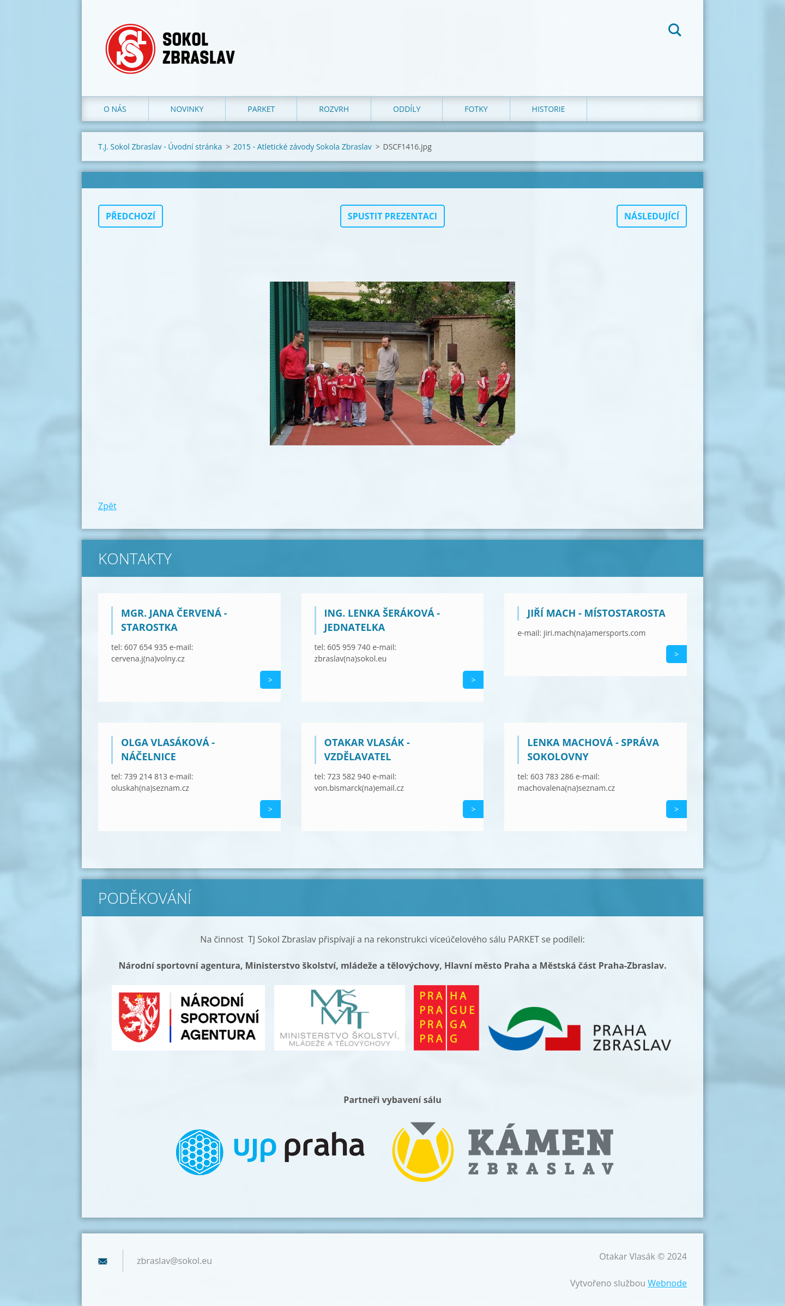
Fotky (475, 109)
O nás (115, 109)
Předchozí (130, 216)
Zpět (107, 506)
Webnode (667, 1283)
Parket (261, 109)
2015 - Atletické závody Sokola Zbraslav (302, 146)
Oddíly (406, 109)
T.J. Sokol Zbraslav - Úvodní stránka (160, 146)
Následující (651, 216)
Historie (548, 109)
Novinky (187, 109)
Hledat (674, 31)
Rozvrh (334, 109)
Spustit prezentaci (392, 216)
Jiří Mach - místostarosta (596, 612)
